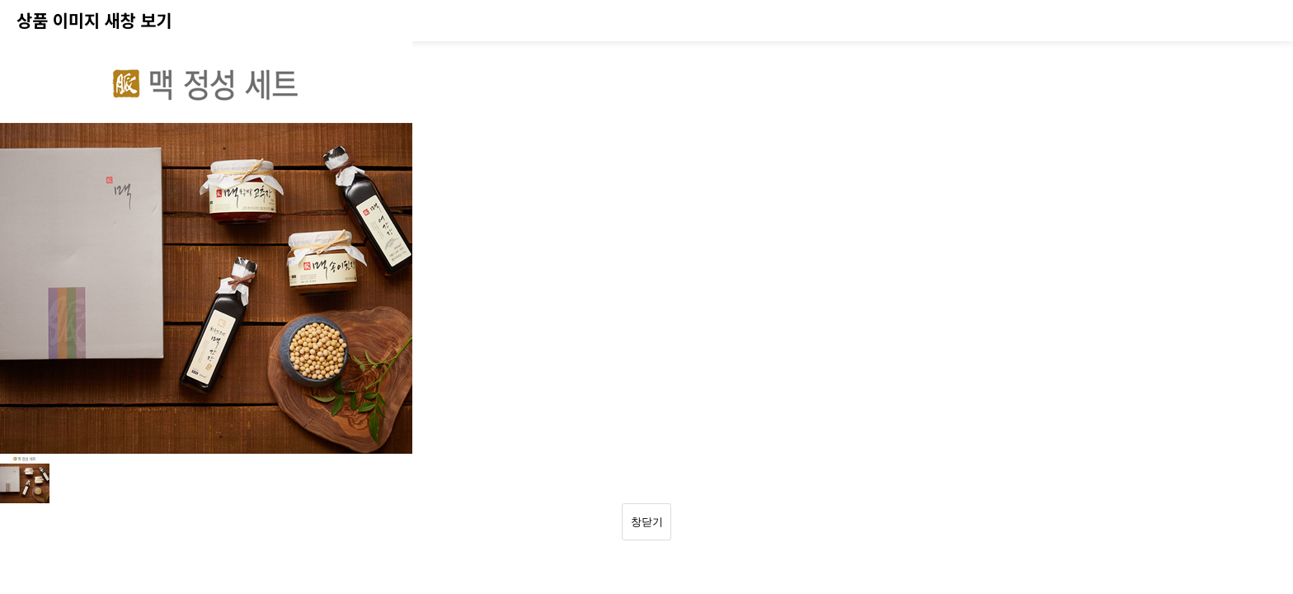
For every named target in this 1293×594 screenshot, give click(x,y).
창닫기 (647, 522)
